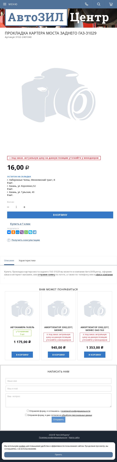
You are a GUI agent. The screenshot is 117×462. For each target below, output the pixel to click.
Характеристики (27, 260)
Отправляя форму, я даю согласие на (60, 415)
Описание (9, 260)
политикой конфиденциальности (75, 411)
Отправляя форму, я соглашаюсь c (59, 411)
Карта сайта (74, 437)
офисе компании (104, 274)
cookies (22, 446)
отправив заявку (46, 274)
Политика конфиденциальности (53, 437)
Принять (58, 455)
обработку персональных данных (77, 415)
